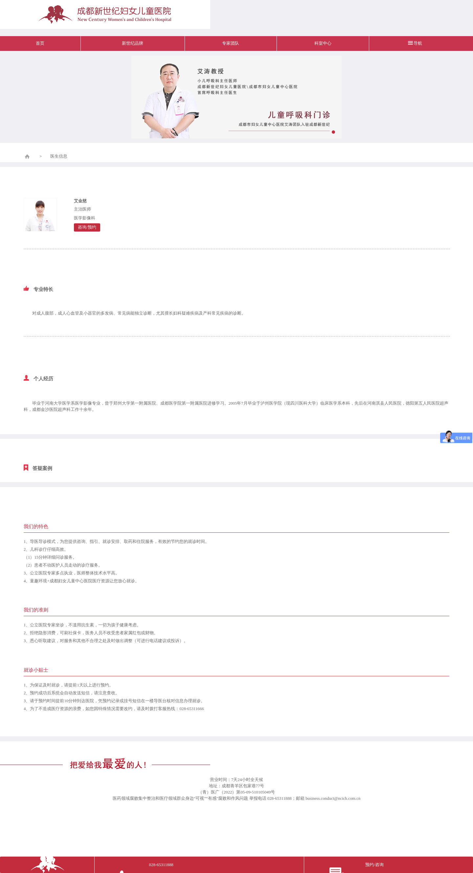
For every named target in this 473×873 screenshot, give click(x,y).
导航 (418, 43)
